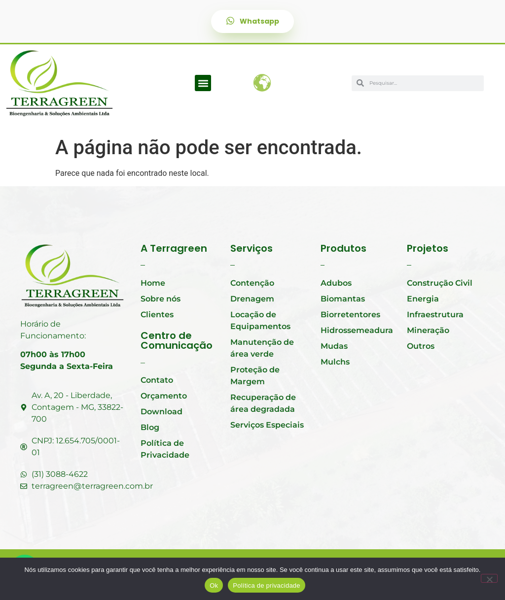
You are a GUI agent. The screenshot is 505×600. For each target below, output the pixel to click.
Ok (214, 585)
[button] (203, 83)
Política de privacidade (266, 585)
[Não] (489, 578)
